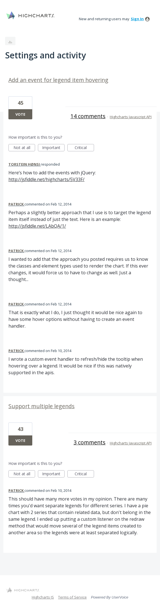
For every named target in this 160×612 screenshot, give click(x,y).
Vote (20, 114)
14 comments (88, 116)
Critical (84, 148)
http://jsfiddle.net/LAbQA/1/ (37, 226)
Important (53, 148)
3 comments (90, 442)
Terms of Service (72, 597)
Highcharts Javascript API (131, 116)
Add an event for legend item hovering (58, 80)
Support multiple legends (41, 406)
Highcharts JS (43, 597)
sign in (137, 18)
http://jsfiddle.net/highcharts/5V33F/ (46, 179)
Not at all (24, 148)
